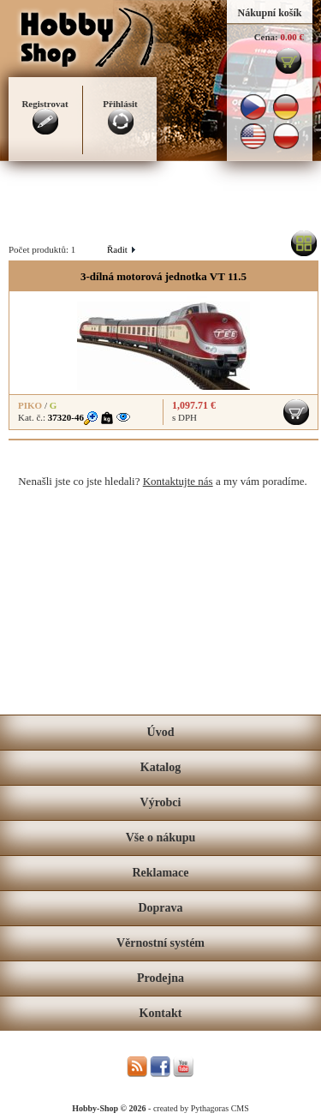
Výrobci (160, 802)
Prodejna (160, 978)
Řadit (120, 249)
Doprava (160, 907)
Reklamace (160, 872)
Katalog (160, 767)
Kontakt (161, 1013)
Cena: (266, 37)
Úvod (161, 732)
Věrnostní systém (160, 942)
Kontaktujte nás (178, 481)
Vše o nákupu (161, 837)
